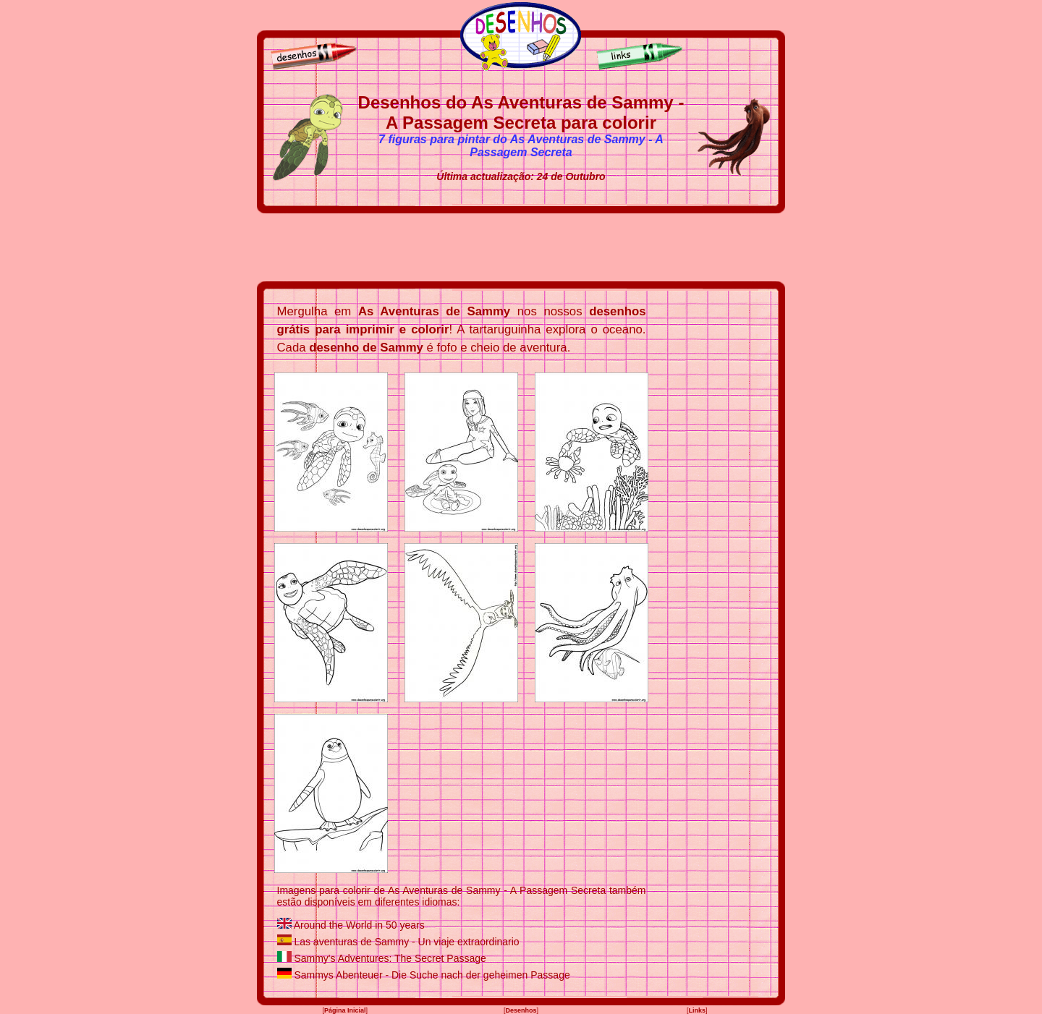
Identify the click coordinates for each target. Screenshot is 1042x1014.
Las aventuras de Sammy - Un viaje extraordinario (406, 941)
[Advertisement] (521, 247)
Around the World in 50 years (359, 925)
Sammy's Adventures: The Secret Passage (390, 958)
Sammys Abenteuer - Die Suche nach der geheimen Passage (431, 975)
